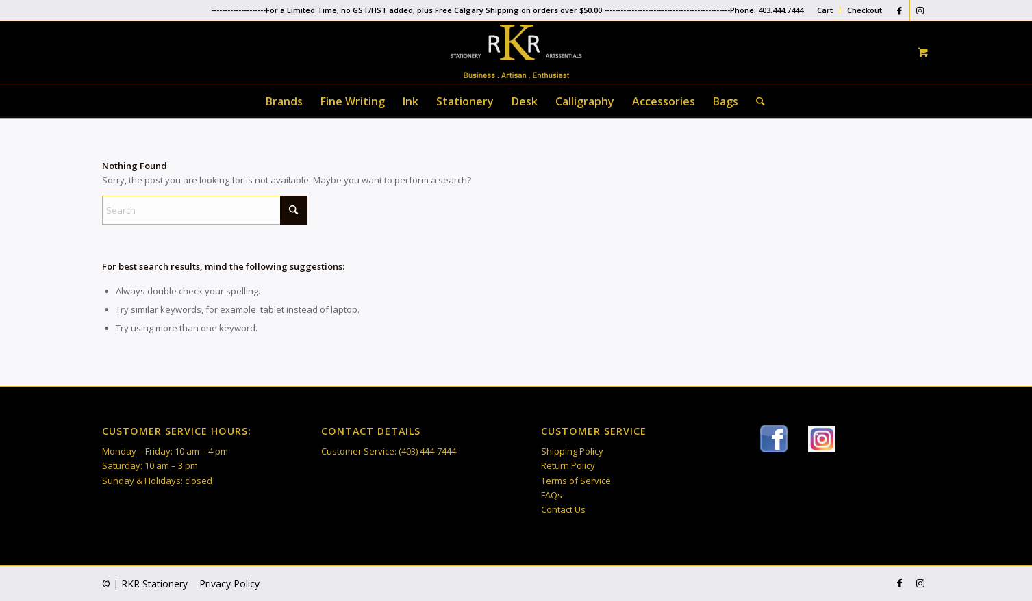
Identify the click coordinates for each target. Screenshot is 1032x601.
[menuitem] (825, 10)
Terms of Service (576, 480)
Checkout (864, 10)
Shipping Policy (572, 451)
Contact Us (563, 509)
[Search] (756, 101)
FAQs (551, 495)
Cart (825, 10)
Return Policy (568, 465)
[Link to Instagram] (920, 10)
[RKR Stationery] (516, 51)
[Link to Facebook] (899, 10)
